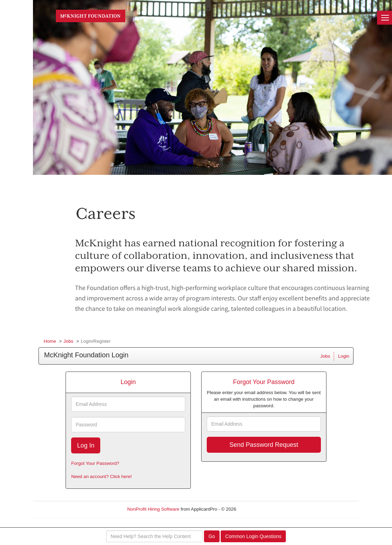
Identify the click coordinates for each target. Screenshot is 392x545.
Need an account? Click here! (101, 476)
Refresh (257, 509)
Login (343, 356)
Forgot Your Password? (95, 463)
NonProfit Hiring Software (153, 509)
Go (211, 536)
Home (50, 341)
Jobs (68, 341)
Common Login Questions (253, 536)
